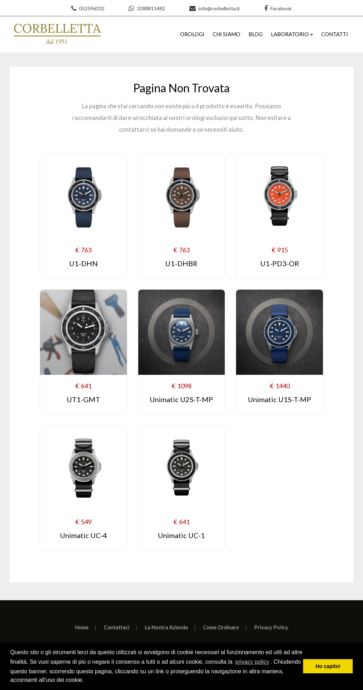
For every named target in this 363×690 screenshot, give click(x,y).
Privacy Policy (271, 627)
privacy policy (252, 662)
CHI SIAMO (226, 34)
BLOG (255, 34)
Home (82, 627)
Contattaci (116, 627)
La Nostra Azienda (166, 627)
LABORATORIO (290, 34)
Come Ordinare (221, 627)
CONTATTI (334, 34)
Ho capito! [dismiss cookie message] (327, 666)
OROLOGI (192, 34)
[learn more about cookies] (86, 681)
